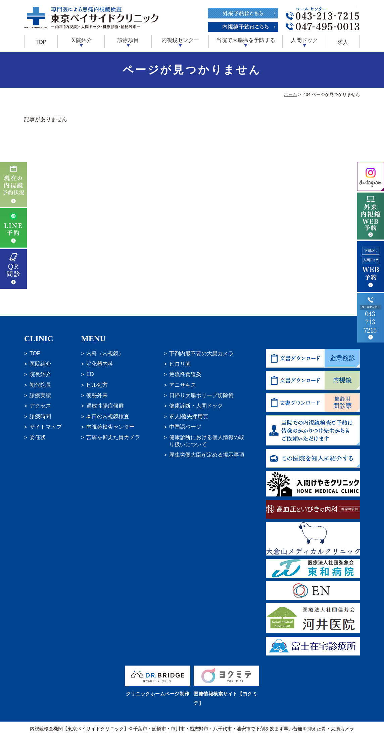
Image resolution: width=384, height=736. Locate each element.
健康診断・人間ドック (196, 406)
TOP (41, 42)
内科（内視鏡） (105, 353)
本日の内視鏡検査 (107, 416)
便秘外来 (97, 395)
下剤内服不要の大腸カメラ (201, 353)
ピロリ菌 (180, 364)
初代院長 (40, 385)
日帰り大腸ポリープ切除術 (201, 395)
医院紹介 (40, 364)
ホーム (290, 94)
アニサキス (182, 385)
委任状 (38, 437)
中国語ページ (185, 427)
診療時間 (40, 416)
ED (90, 374)
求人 (343, 42)
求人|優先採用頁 (188, 416)
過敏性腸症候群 (105, 406)
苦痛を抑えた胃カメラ (113, 437)
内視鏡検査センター (110, 427)
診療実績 (40, 395)
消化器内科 (99, 364)
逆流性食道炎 (185, 374)
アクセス (40, 406)
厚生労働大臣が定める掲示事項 (206, 455)
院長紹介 (40, 374)
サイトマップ (46, 427)
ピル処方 (97, 385)
